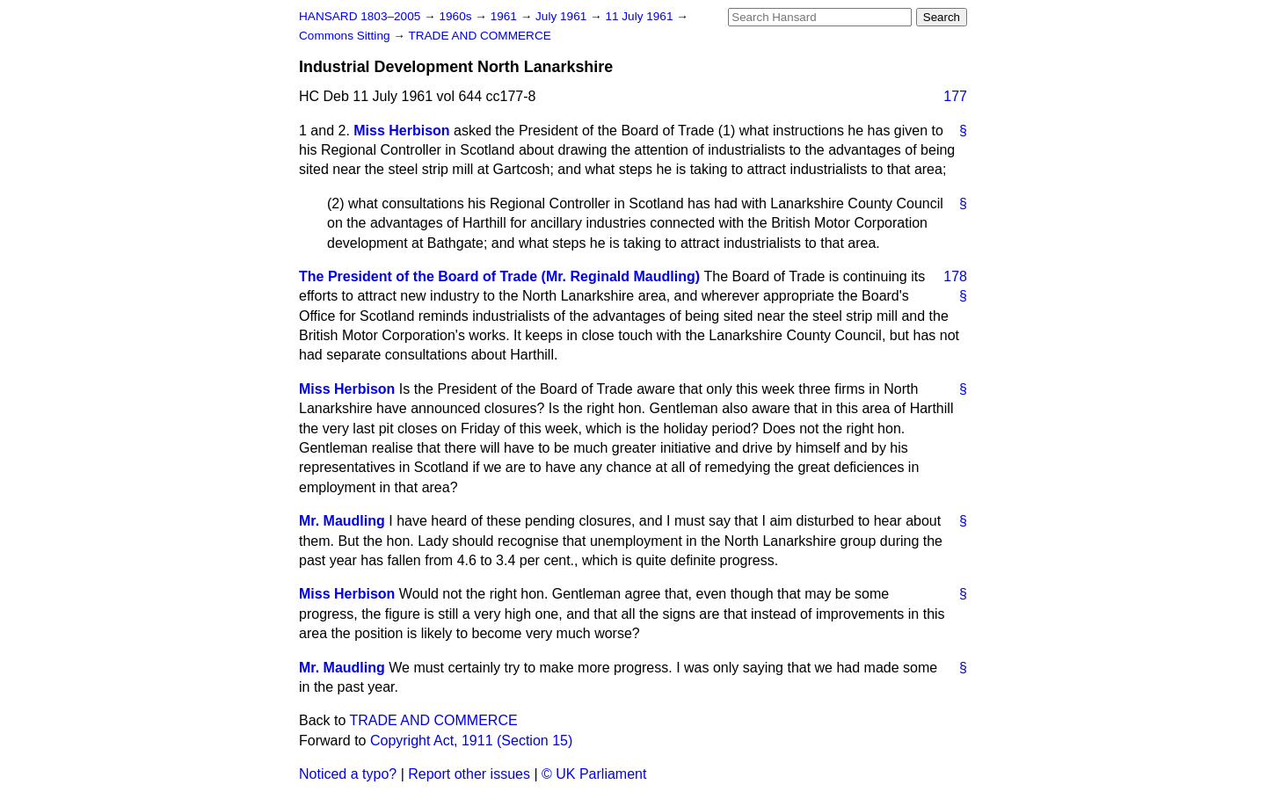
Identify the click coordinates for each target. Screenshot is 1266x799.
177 (955, 96)
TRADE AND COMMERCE (479, 35)
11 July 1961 (640, 16)
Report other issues (469, 773)
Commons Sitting (346, 35)
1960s (457, 16)
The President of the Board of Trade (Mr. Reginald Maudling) (499, 276)
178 (955, 276)
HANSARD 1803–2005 (359, 16)
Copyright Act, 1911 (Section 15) (471, 740)
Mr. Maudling (342, 520)
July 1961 (562, 16)
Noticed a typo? (348, 773)
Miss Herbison (401, 130)
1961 (505, 16)
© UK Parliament (594, 773)
